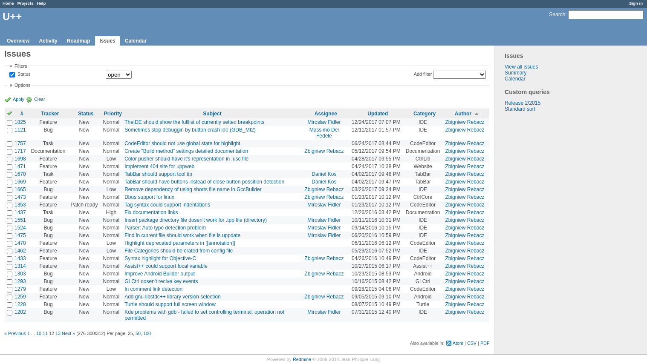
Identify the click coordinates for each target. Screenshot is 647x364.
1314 (20, 266)
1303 (20, 274)
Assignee (326, 114)
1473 (20, 197)
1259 (20, 297)
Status (23, 74)
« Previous (15, 333)
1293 (20, 281)
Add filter (423, 74)
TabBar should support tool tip (158, 174)
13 (58, 333)
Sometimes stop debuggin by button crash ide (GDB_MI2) (190, 130)
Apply (18, 99)
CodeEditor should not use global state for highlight (182, 143)
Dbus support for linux (149, 197)
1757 (20, 143)
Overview (18, 41)
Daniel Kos (324, 174)
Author (463, 114)
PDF (485, 343)
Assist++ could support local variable (166, 266)
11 (45, 333)
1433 (20, 258)
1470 (20, 243)
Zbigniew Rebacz (464, 122)
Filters (20, 66)
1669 (20, 182)
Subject (212, 114)
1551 (20, 220)
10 (38, 333)
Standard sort (520, 109)
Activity (48, 41)
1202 (20, 312)
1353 (20, 205)
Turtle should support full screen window (170, 304)
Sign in (636, 3)
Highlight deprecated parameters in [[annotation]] (179, 243)
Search (557, 14)
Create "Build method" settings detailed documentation (186, 151)
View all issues (521, 67)
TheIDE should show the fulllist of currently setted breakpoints (194, 122)
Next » (68, 333)
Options (22, 85)
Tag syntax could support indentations (167, 205)
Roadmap (78, 41)
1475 (20, 235)
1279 (20, 289)
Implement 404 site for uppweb (159, 166)
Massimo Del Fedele (324, 133)
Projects (25, 3)
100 (147, 333)
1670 (20, 174)
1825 (20, 122)
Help (41, 3)
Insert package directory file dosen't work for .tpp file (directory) (195, 220)
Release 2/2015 (522, 103)
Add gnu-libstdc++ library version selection (172, 297)
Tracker (50, 114)
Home (8, 3)
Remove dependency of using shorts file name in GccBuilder (193, 189)
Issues (107, 41)
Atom (458, 343)
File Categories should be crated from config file (178, 251)
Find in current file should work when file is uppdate (182, 235)
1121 (20, 130)
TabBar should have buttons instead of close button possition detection (204, 182)
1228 (20, 304)
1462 (20, 251)
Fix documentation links (151, 212)
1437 (20, 212)
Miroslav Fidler (324, 122)
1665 (20, 189)
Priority (113, 114)
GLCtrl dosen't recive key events (161, 281)
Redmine (302, 359)
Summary (515, 73)
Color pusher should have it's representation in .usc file (186, 159)
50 (138, 333)
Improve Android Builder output (159, 274)
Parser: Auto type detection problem (165, 228)
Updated (377, 114)
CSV (472, 343)
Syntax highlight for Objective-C (160, 258)
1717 (20, 151)
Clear (39, 99)
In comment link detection (153, 289)
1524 (20, 228)
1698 (20, 159)
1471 (20, 166)
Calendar (136, 41)
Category (424, 114)
